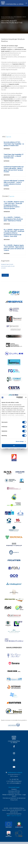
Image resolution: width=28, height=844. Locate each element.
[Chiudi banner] (25, 397)
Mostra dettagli (20, 441)
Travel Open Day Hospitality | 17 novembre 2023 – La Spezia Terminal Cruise (13, 156)
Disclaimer (14, 789)
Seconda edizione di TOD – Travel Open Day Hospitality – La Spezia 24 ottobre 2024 (14, 143)
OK (14, 445)
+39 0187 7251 (14, 779)
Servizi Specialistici (18, 16)
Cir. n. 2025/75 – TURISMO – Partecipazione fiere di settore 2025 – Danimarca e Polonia (13, 219)
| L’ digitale (14, 815)
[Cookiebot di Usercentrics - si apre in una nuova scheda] (17, 397)
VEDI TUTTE (8, 136)
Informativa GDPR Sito (14, 791)
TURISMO (5, 275)
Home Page (7, 16)
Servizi (12, 16)
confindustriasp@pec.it (15, 783)
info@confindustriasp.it (16, 781)
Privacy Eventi (14, 800)
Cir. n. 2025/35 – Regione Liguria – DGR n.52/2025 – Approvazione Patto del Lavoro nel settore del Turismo (14, 247)
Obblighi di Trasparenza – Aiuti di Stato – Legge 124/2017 (14, 795)
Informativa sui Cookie (14, 793)
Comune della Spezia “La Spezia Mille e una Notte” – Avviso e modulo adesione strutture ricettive (14, 183)
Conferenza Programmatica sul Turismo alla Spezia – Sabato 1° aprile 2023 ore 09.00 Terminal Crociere (13, 169)
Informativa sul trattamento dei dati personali (14, 798)
